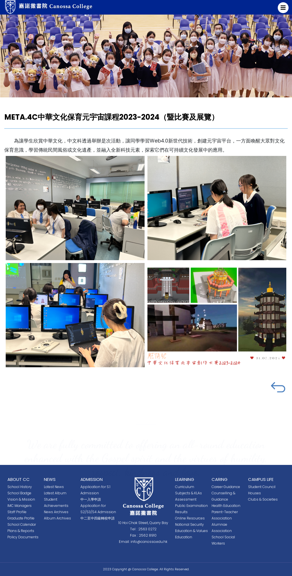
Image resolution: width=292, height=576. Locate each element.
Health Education (226, 505)
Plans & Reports (20, 530)
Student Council (261, 486)
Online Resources (190, 518)
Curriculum (184, 486)
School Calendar (21, 524)
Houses (254, 493)
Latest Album (55, 493)
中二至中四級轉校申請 (97, 518)
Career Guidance (226, 486)
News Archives (56, 511)
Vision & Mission (21, 499)
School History (19, 486)
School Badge (19, 493)
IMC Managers (19, 505)
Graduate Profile (21, 518)
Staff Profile (17, 511)
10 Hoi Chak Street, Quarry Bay (143, 522)
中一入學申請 (90, 499)
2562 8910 (148, 535)
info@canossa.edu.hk (149, 541)
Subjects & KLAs (188, 493)
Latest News (54, 486)
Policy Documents (22, 537)
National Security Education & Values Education (191, 530)
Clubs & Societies (263, 499)
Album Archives (57, 518)
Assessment (185, 499)
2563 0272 (147, 529)
